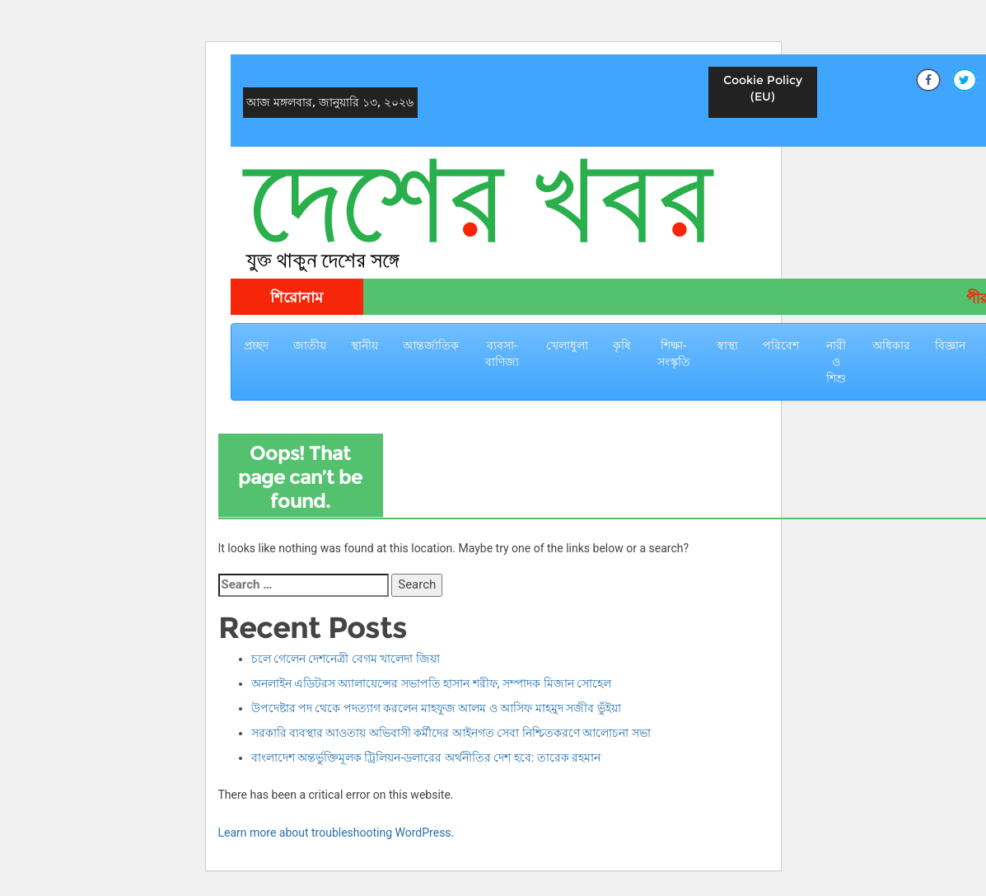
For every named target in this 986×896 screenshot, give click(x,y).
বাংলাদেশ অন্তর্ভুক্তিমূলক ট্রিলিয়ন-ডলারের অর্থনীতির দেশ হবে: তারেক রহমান (426, 757)
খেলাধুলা (567, 345)
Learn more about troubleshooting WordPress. (336, 832)
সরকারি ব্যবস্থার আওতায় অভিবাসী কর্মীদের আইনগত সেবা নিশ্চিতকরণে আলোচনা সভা (451, 732)
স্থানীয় (364, 345)
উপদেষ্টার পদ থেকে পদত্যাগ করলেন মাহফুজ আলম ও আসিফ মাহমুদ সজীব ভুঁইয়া (436, 708)
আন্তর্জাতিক (431, 345)
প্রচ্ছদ (256, 345)
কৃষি (622, 345)
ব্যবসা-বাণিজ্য (502, 353)
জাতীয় (309, 345)
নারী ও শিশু (836, 362)
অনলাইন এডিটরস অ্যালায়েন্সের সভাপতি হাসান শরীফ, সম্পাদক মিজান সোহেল (431, 683)
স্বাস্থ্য (727, 345)
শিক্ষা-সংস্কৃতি (673, 353)
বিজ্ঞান (950, 345)
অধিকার (891, 345)
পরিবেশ (781, 345)
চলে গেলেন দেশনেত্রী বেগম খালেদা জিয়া (345, 658)
